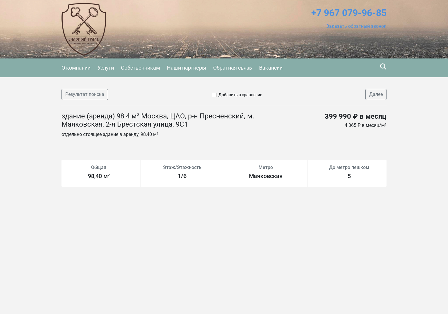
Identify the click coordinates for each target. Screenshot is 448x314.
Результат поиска (84, 94)
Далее (376, 94)
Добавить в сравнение (240, 94)
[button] (356, 26)
